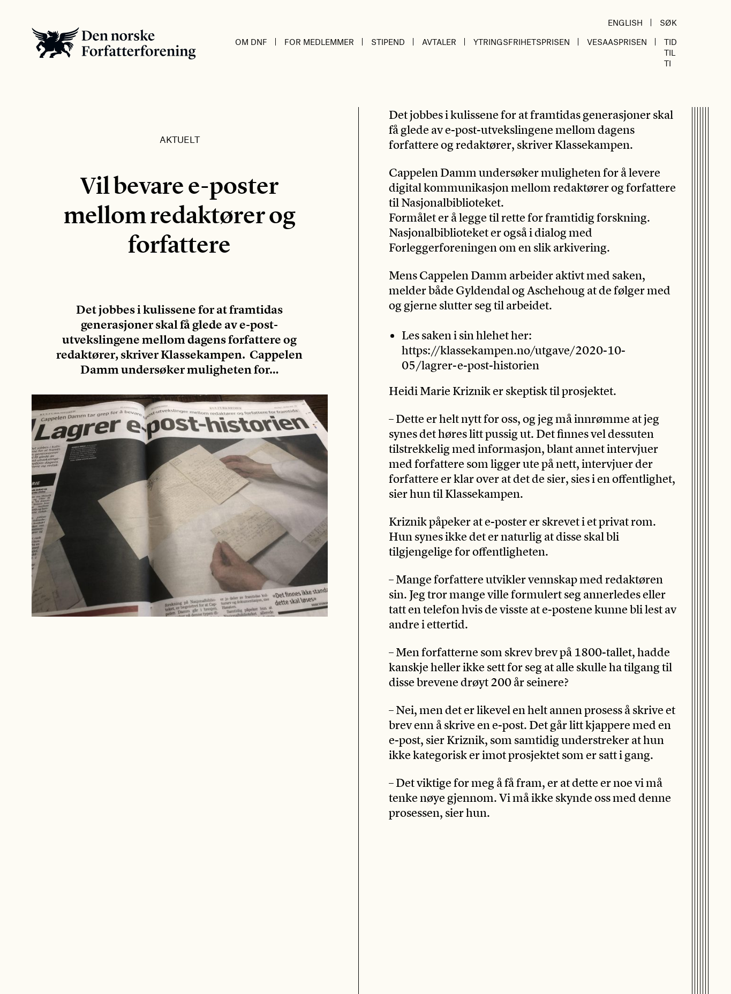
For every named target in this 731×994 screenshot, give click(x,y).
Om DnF (251, 42)
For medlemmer (319, 42)
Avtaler (439, 42)
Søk (668, 22)
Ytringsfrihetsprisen (521, 42)
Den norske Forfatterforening (114, 43)
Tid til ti (670, 52)
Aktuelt (180, 139)
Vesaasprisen (617, 42)
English (625, 22)
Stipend (388, 42)
